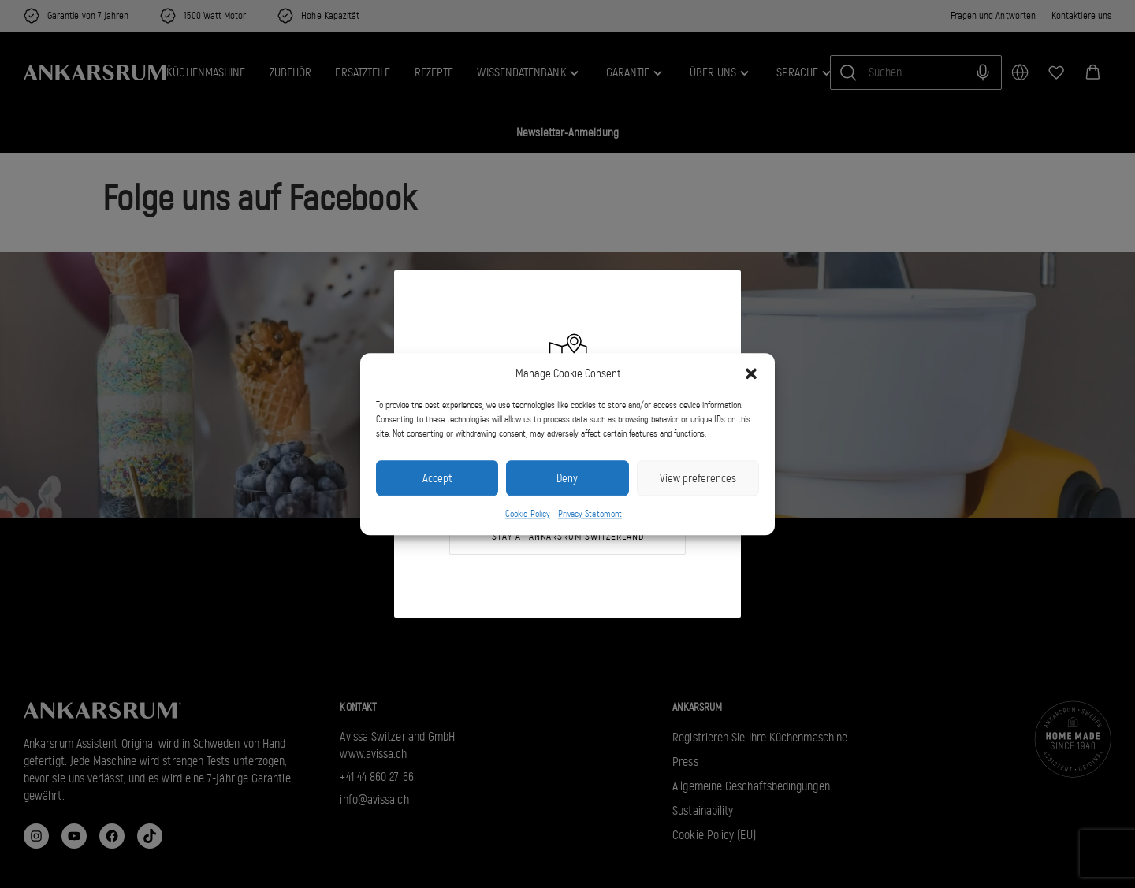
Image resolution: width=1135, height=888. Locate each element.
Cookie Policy (527, 514)
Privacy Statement (590, 514)
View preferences (698, 478)
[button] (751, 373)
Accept (437, 478)
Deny (567, 478)
